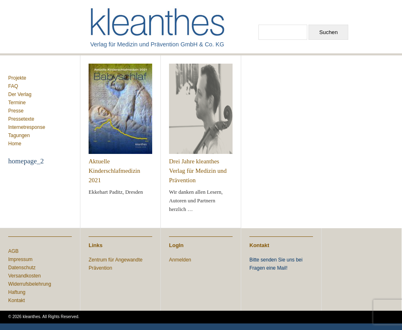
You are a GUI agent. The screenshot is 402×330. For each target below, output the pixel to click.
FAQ (13, 86)
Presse (15, 111)
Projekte (17, 78)
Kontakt (16, 300)
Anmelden (180, 260)
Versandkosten (24, 276)
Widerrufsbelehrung (29, 284)
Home (14, 144)
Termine (17, 102)
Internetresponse (26, 127)
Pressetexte (21, 119)
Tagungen (19, 135)
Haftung (16, 292)
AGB (13, 251)
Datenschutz (22, 267)
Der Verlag (20, 94)
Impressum (20, 259)
